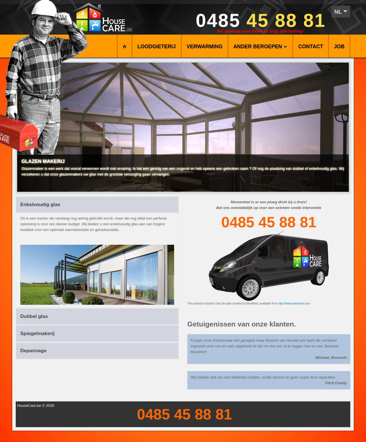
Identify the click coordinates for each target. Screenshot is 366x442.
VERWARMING (205, 46)
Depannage (33, 350)
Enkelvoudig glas (40, 204)
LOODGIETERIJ (157, 46)
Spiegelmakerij (37, 333)
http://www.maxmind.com (294, 303)
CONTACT (310, 46)
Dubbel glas (34, 316)
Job (339, 46)
